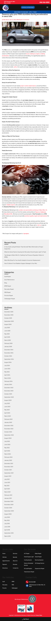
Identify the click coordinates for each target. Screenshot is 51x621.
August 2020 (8, 514)
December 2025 (8, 311)
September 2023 (9, 397)
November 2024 (8, 353)
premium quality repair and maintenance (36, 216)
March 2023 (7, 416)
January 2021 (8, 498)
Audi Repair (7, 276)
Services (15, 553)
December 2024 (8, 349)
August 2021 (7, 476)
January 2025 (8, 346)
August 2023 (7, 400)
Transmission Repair (29, 571)
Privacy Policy (39, 615)
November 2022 (8, 428)
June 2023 (7, 406)
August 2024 (8, 362)
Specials (15, 557)
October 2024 (8, 356)
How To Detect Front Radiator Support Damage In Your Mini (20, 263)
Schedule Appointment (28, 7)
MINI (13, 584)
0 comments (26, 19)
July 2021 (7, 479)
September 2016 (8, 533)
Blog (5, 283)
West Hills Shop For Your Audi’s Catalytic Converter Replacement (22, 260)
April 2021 (7, 488)
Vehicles (4, 557)
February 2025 (8, 343)
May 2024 (7, 371)
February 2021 (8, 495)
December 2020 (8, 501)
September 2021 (9, 473)
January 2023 (8, 422)
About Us (15, 560)
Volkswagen (15, 588)
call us (15, 67)
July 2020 (7, 517)
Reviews (15, 564)
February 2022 (8, 457)
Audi (3, 581)
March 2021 (7, 492)
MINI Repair (19, 19)
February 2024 (8, 381)
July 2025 (7, 327)
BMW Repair (7, 286)
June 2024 (7, 368)
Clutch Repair (38, 556)
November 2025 (8, 315)
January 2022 (8, 460)
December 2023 (8, 387)
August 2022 (8, 438)
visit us (39, 225)
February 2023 (8, 419)
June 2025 (7, 330)
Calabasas (43, 212)
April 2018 (7, 530)
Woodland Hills (8, 214)
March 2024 (7, 378)
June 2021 (7, 482)
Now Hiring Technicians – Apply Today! (25, 12)
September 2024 (9, 359)
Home (3, 553)
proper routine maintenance (28, 85)
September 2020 (9, 511)
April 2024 (7, 375)
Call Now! (25, 619)
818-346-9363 (44, 2)
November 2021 (8, 466)
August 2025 (7, 324)
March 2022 (7, 454)
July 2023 (7, 403)
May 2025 (7, 334)
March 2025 (7, 340)
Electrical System (39, 560)
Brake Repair (38, 553)
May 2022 (7, 447)
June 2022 (7, 444)
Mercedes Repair (9, 289)
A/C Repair (26, 553)
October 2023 (8, 394)
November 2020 (8, 504)
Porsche (4, 588)
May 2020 (7, 520)
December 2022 (8, 425)
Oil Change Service (39, 563)
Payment (4, 564)
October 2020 (8, 507)
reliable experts (10, 204)
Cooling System (28, 560)
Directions (5, 568)
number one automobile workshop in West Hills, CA (33, 210)
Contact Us (15, 568)
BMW (13, 581)
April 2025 (7, 337)
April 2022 (7, 451)
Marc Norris (6, 19)
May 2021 (6, 485)
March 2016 (7, 536)
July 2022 (7, 441)
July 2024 (7, 365)
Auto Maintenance (9, 279)
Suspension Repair (39, 568)
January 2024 (8, 384)
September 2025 (9, 321)
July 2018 (7, 523)
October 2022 (8, 432)
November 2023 (8, 390)
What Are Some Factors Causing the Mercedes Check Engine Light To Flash (25, 252)
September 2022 (9, 435)
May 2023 (7, 409)
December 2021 (8, 463)
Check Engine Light (29, 556)
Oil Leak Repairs (28, 568)
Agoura (38, 212)
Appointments (6, 560)
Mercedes (4, 584)
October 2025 (8, 318)
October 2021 (8, 469)
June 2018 (7, 526)
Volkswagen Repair (9, 298)
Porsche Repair (8, 295)
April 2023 (7, 413)
